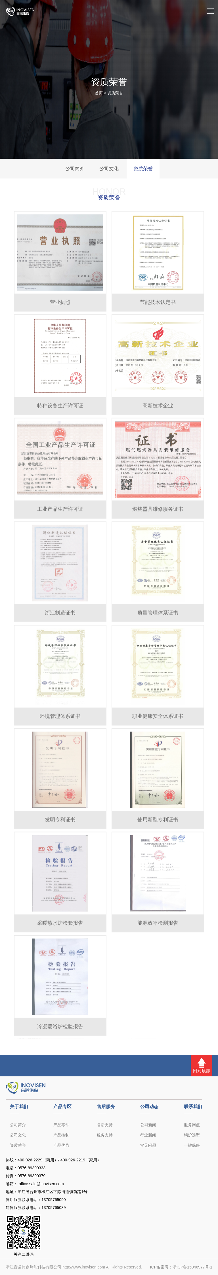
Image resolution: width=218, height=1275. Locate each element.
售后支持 (105, 1125)
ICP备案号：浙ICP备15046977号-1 (181, 1267)
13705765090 (53, 1199)
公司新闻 (148, 1125)
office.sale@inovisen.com (41, 1184)
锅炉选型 (192, 1135)
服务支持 (105, 1135)
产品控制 (61, 1135)
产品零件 (61, 1125)
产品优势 (61, 1145)
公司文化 (109, 168)
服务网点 (192, 1125)
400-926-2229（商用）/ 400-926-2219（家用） (59, 1160)
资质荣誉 (115, 93)
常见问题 (148, 1145)
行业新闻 (148, 1135)
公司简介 (75, 168)
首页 (99, 93)
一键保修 (192, 1145)
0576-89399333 (31, 1168)
